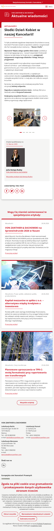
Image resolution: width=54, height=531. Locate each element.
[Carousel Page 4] (30, 132)
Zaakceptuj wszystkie (27, 519)
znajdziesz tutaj (36, 526)
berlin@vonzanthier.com (15, 438)
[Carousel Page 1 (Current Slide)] (21, 132)
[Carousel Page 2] (24, 132)
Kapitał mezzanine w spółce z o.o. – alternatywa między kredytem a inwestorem (24, 303)
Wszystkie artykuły (27, 403)
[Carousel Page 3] (27, 132)
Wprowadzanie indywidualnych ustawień (36, 514)
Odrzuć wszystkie (10, 514)
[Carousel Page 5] (33, 132)
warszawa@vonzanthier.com (11, 455)
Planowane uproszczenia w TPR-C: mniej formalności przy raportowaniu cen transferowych (26, 372)
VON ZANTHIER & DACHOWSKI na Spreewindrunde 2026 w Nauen (23, 229)
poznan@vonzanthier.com (40, 438)
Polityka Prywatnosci (44, 524)
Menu (49, 7)
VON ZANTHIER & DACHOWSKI (16, 172)
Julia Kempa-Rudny (14, 170)
